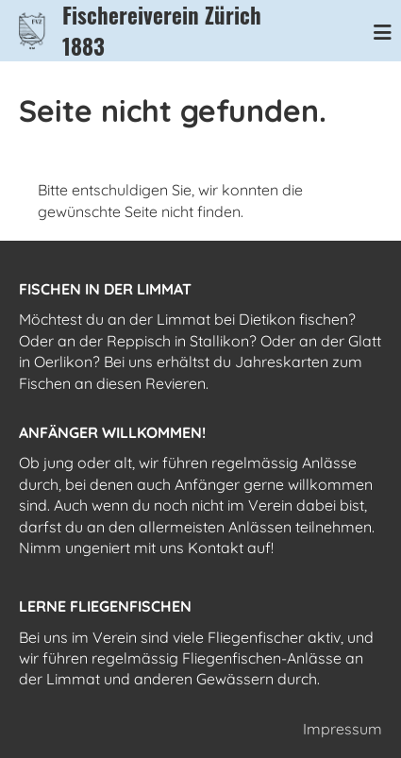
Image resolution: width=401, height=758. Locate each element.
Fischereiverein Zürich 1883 (161, 30)
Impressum (342, 728)
